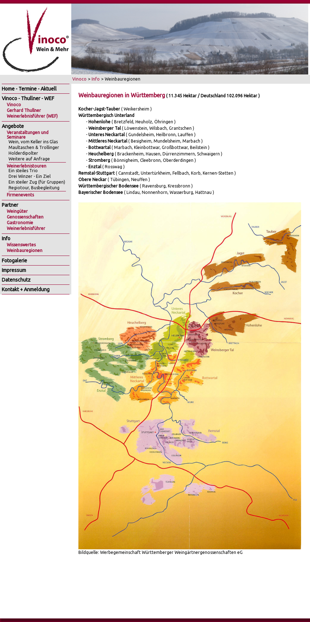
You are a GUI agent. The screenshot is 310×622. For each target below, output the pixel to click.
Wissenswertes (21, 244)
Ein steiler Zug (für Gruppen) (37, 182)
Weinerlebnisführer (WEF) (32, 116)
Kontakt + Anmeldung (26, 289)
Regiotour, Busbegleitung (34, 187)
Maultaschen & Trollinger (34, 147)
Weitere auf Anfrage (29, 158)
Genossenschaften (25, 217)
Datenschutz (16, 280)
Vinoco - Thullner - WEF (28, 98)
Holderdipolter (23, 153)
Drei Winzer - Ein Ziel (30, 176)
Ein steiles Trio (23, 170)
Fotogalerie (14, 260)
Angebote (13, 126)
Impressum (14, 270)
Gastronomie (20, 222)
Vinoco (79, 79)
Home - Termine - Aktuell (29, 89)
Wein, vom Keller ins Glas (33, 141)
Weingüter (17, 211)
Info (96, 79)
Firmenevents (20, 194)
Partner (10, 205)
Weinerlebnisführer (26, 228)
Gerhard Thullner (24, 110)
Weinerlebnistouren (26, 166)
